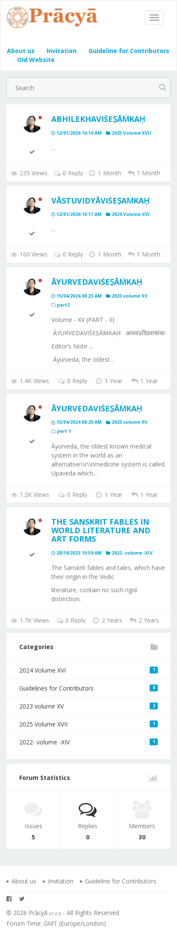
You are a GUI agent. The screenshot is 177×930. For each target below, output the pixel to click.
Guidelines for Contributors (88, 688)
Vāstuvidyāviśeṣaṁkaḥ (100, 200)
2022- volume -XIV (88, 742)
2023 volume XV (88, 706)
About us (21, 51)
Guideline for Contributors (128, 51)
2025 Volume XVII (88, 724)
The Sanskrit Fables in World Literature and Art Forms (100, 530)
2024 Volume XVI (88, 670)
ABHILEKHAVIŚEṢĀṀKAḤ (98, 119)
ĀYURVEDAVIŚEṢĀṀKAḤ (96, 282)
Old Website (35, 60)
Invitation (61, 51)
